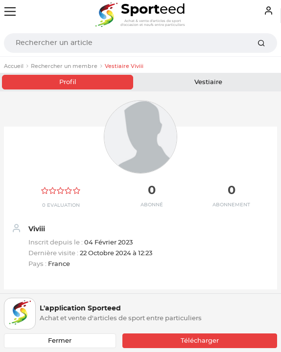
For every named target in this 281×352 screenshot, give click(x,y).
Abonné (151, 204)
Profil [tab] (67, 82)
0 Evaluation (61, 205)
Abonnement (231, 204)
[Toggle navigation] (10, 11)
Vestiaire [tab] (208, 82)
